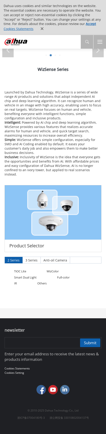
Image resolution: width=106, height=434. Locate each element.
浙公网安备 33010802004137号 (69, 418)
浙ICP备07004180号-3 (31, 418)
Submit (90, 342)
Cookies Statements (18, 29)
